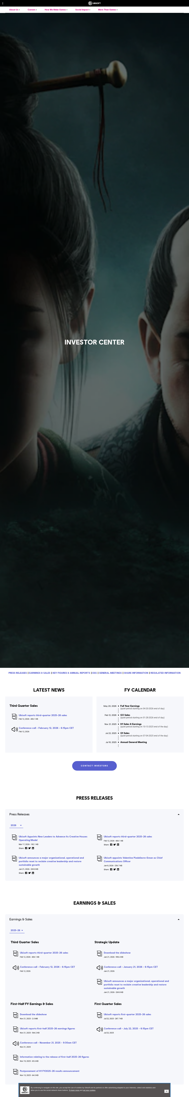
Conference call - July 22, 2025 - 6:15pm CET (129, 1028)
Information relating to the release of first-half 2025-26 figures (54, 1056)
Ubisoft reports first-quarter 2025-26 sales (127, 1014)
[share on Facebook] (26, 848)
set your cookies (89, 1090)
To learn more (74, 1090)
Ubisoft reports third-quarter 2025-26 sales (43, 715)
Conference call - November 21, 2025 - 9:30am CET (48, 1042)
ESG (94, 672)
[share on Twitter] (29, 848)
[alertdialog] (94, 1090)
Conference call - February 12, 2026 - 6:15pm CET (46, 728)
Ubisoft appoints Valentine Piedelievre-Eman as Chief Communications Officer (133, 859)
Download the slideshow (117, 952)
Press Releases (19, 814)
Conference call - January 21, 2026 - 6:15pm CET (131, 966)
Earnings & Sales (20, 919)
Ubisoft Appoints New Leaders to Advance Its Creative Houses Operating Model (53, 838)
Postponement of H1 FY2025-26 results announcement (49, 1071)
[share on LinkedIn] (33, 848)
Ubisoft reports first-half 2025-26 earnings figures (47, 1028)
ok (166, 1091)
